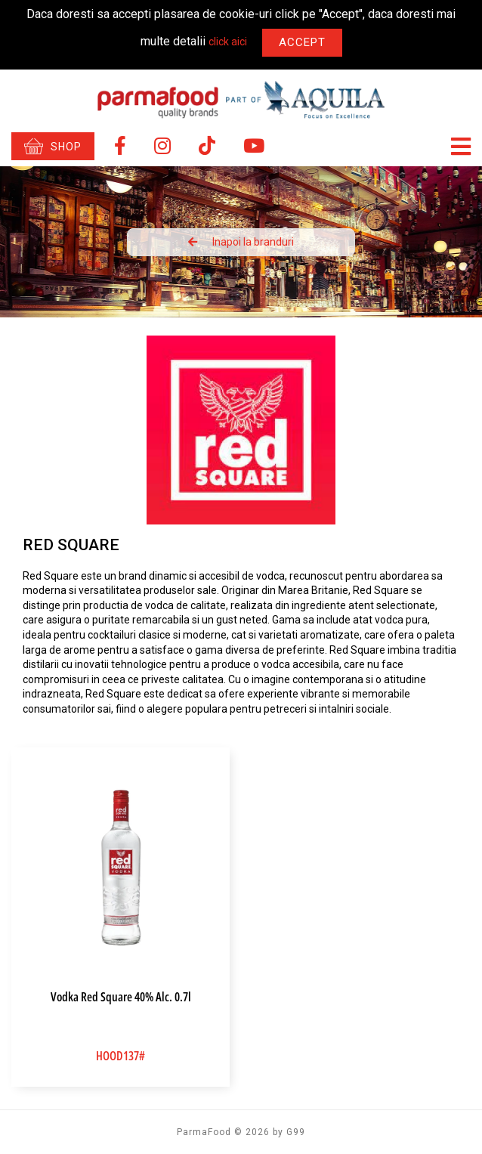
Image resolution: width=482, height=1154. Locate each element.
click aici (228, 42)
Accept (302, 42)
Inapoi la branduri (241, 242)
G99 (295, 1132)
